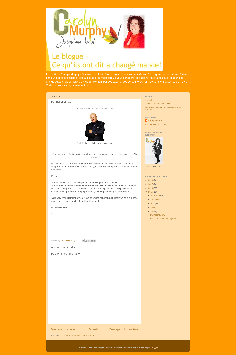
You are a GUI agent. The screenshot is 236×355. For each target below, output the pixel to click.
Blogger (154, 347)
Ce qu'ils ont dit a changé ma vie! (165, 219)
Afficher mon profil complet (157, 125)
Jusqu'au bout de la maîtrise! (158, 104)
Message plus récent (64, 329)
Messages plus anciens (123, 329)
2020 (150, 180)
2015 (150, 192)
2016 (150, 188)
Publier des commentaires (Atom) (79, 335)
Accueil (93, 329)
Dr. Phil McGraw (157, 215)
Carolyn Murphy (156, 120)
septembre (156, 199)
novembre (155, 195)
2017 (150, 184)
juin (152, 211)
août (153, 203)
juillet (153, 207)
